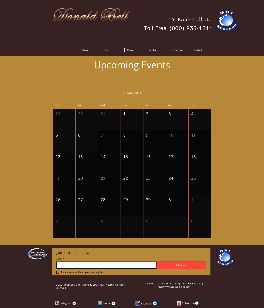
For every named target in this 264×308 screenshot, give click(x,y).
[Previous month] (115, 92)
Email (60, 258)
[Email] (105, 265)
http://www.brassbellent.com (174, 286)
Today (204, 92)
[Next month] (148, 92)
